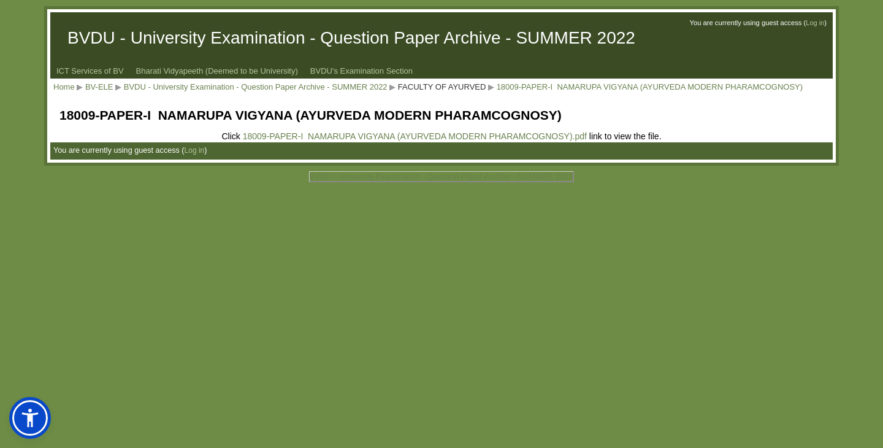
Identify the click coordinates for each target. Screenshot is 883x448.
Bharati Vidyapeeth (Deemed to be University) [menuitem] (217, 70)
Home (64, 86)
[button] (30, 418)
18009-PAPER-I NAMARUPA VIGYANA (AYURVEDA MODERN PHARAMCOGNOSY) (650, 86)
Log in (815, 22)
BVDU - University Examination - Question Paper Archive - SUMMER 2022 (256, 86)
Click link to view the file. (441, 136)
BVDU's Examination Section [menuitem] (361, 70)
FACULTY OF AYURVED (442, 86)
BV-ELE (99, 86)
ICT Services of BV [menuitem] (90, 70)
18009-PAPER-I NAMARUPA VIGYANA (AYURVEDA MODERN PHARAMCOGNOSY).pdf (415, 136)
